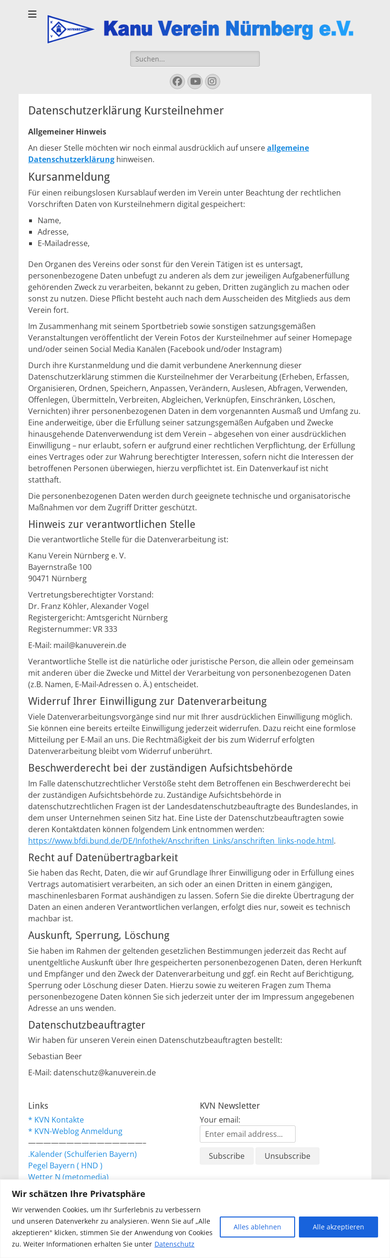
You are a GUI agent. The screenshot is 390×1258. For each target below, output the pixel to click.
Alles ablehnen (257, 1226)
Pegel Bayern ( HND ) (65, 1165)
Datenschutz (174, 1243)
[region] (195, 1218)
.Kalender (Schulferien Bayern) (82, 1154)
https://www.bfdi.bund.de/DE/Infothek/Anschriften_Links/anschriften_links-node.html (181, 840)
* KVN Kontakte (56, 1119)
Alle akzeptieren (338, 1226)
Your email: (220, 1119)
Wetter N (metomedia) (68, 1177)
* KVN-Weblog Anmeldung (75, 1131)
